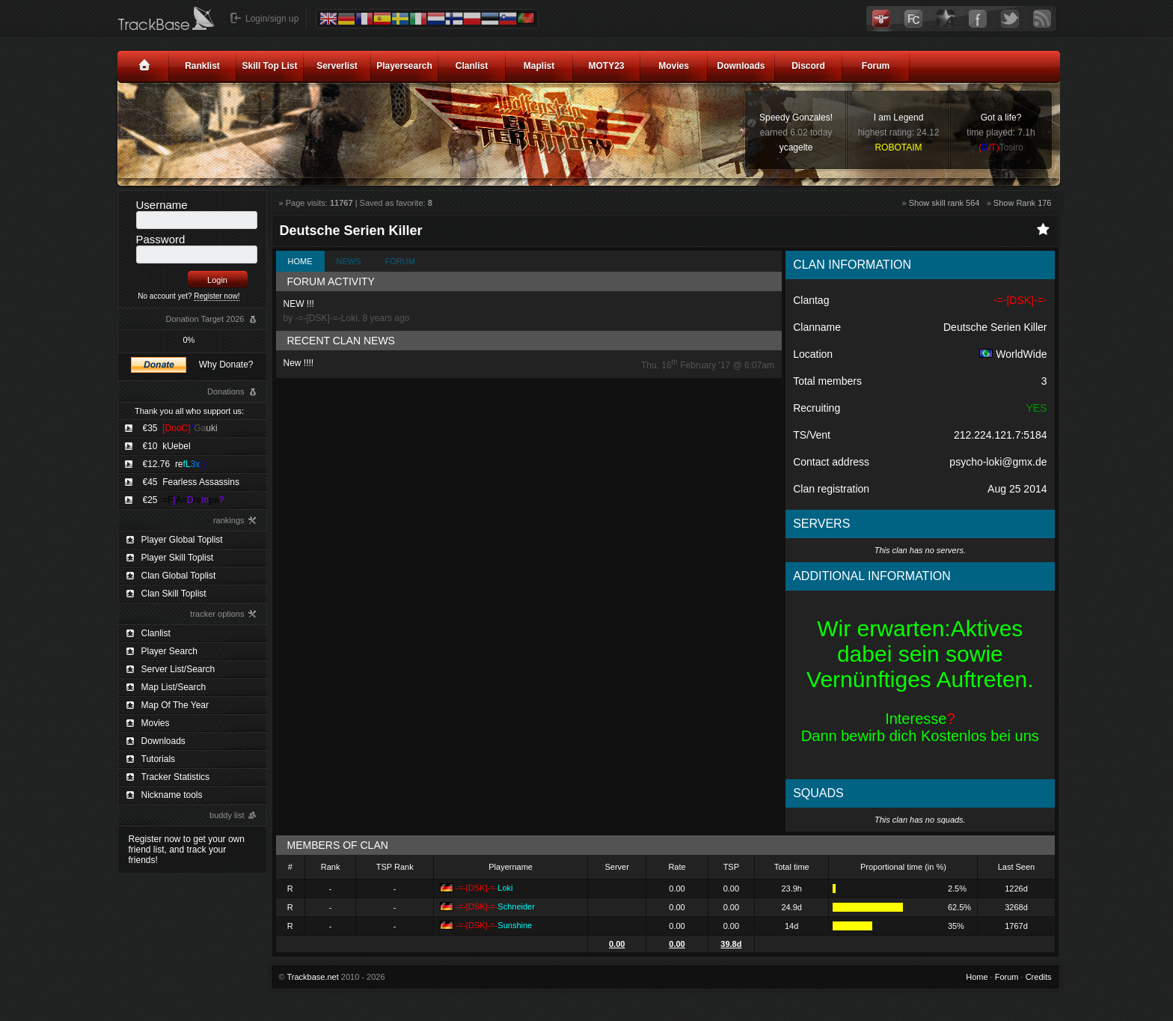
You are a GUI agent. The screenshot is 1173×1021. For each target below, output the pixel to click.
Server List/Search (178, 669)
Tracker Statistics (175, 777)
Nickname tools (172, 795)
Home (300, 261)
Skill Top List (270, 66)
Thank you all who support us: (189, 410)
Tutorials (158, 759)
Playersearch (404, 66)
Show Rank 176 (1022, 202)
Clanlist (472, 66)
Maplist (539, 66)
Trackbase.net (312, 976)
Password (161, 239)
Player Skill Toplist (177, 557)
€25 (183, 500)
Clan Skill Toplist (173, 593)
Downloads (741, 66)
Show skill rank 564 (944, 202)
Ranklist (202, 66)
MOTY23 (606, 66)
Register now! (216, 296)
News (349, 261)
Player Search (169, 651)
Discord (808, 66)
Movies (673, 66)
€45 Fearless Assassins (191, 482)
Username (162, 204)
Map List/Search (173, 687)
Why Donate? (226, 364)
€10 (167, 446)
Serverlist (337, 66)
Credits (1039, 976)
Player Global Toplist (182, 539)
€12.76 (174, 464)
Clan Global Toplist (178, 575)
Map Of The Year (175, 705)
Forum (875, 66)
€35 (180, 428)
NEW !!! (529, 311)
